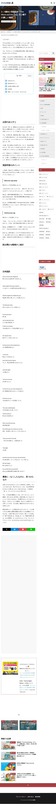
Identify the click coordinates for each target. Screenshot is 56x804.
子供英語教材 (44, 126)
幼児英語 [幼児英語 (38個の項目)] (49, 226)
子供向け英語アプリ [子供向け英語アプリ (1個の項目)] (45, 220)
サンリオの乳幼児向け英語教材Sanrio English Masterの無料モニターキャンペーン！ (27, 675)
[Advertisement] (19, 105)
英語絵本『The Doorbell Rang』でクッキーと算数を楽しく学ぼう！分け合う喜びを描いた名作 (26, 743)
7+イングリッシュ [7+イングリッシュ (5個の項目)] (44, 179)
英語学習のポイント (11, 84)
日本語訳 (8, 89)
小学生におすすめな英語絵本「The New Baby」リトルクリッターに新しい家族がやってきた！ (26, 775)
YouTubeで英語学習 (46, 160)
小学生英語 (43, 156)
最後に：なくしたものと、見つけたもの (15, 92)
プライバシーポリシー (21, 796)
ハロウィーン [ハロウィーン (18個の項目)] (50, 201)
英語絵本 (13, 21)
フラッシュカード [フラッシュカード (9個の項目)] (44, 210)
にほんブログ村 (42, 273)
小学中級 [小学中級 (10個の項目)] (42, 223)
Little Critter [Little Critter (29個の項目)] (43, 185)
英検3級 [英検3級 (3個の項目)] (42, 239)
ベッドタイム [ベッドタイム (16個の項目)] (43, 214)
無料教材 (45, 130)
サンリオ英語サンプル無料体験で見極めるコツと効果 (46, 73)
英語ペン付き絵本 (47, 133)
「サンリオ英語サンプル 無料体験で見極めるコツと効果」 (27, 687)
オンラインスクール (45, 141)
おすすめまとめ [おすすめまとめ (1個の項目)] (44, 188)
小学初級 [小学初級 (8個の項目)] (49, 223)
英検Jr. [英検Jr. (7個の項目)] (48, 242)
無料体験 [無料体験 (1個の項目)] (42, 236)
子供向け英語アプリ (45, 122)
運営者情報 (37, 796)
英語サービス (44, 145)
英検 (42, 110)
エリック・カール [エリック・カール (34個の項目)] (44, 191)
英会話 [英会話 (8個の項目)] (48, 236)
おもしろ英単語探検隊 (46, 107)
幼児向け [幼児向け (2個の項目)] (42, 226)
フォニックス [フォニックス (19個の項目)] (43, 207)
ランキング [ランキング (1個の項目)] (51, 214)
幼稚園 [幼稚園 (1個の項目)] (42, 229)
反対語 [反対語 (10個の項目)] (42, 217)
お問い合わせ (30, 796)
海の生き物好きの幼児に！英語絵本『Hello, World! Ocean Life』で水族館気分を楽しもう (26, 754)
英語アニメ (45, 168)
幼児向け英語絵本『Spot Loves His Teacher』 (26, 764)
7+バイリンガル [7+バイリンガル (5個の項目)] (44, 182)
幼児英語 (43, 152)
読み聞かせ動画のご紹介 (12, 86)
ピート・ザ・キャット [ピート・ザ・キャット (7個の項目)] (45, 204)
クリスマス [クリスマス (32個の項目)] (43, 194)
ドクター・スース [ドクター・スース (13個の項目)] (44, 198)
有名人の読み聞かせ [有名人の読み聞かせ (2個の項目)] (45, 233)
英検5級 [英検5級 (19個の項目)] (42, 242)
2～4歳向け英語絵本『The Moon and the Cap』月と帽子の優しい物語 (26, 31)
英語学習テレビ (44, 137)
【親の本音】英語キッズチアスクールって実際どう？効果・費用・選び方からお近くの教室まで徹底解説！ (46, 90)
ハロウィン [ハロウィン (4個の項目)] (43, 201)
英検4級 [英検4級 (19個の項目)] (48, 239)
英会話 (42, 118)
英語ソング (45, 164)
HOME (3, 31)
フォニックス (44, 114)
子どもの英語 (32, 800)
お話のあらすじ (10, 81)
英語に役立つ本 (44, 149)
